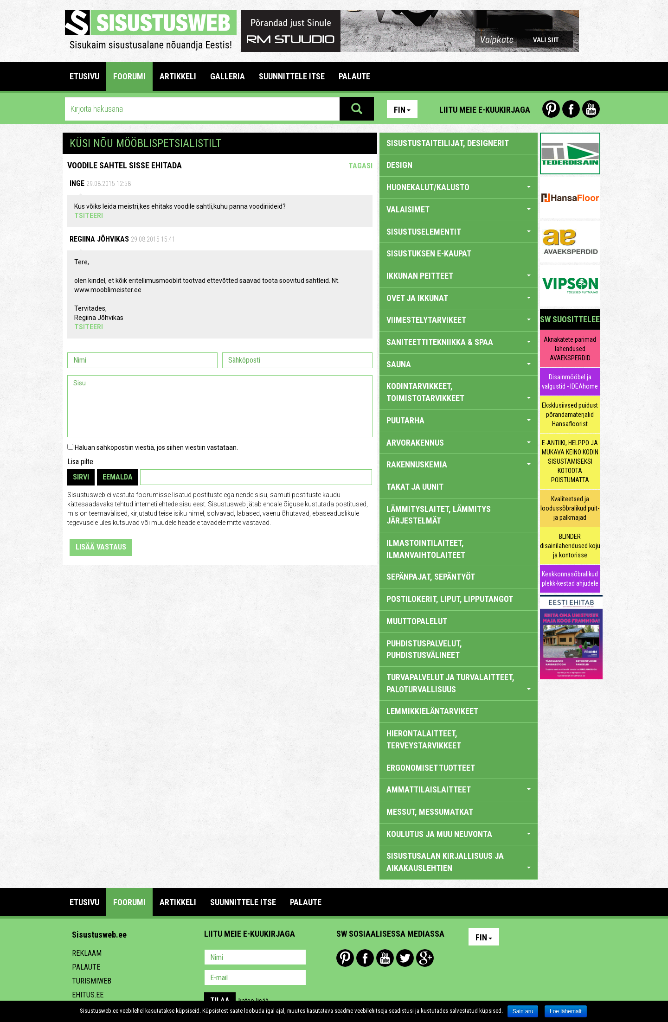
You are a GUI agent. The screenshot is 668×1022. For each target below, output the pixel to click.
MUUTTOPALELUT (416, 621)
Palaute (86, 967)
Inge (77, 183)
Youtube (591, 109)
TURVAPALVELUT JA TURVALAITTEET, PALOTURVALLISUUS (458, 683)
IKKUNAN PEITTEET (458, 276)
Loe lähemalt (566, 1011)
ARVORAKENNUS (458, 442)
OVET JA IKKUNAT (458, 298)
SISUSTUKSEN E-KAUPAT (428, 253)
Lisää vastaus (101, 547)
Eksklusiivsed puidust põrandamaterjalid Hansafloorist (570, 415)
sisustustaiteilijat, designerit (447, 143)
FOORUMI (129, 76)
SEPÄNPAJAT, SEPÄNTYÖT (430, 576)
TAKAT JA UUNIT (414, 487)
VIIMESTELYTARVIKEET (458, 320)
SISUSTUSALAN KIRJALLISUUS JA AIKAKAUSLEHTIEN (458, 862)
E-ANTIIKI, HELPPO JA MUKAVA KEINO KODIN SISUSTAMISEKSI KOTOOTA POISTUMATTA (570, 461)
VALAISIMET (458, 209)
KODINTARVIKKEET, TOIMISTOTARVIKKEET (458, 392)
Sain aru (523, 1011)
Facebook (571, 109)
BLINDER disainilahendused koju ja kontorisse (570, 546)
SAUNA (458, 364)
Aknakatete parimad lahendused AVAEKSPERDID (570, 349)
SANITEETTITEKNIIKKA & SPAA (458, 342)
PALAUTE (354, 76)
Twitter (405, 958)
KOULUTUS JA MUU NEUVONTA (458, 834)
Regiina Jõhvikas (99, 239)
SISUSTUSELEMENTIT (458, 231)
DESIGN (399, 165)
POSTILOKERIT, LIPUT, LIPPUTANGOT (449, 599)
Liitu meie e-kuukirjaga (484, 110)
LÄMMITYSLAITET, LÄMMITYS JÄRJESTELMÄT (438, 515)
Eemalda (118, 477)
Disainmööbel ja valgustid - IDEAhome (570, 381)
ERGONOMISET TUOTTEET (430, 768)
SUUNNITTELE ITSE (292, 76)
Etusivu (84, 76)
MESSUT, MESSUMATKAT (429, 812)
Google (425, 958)
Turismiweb (91, 981)
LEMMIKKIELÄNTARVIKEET (432, 711)
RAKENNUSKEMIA (458, 464)
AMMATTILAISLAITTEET (458, 789)
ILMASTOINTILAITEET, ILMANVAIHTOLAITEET (425, 549)
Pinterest (551, 109)
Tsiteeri (88, 215)
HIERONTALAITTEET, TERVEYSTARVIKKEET (423, 739)
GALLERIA (227, 76)
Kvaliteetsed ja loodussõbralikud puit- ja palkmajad (569, 508)
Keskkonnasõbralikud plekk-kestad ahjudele (570, 578)
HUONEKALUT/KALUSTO (458, 187)
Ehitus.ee (87, 994)
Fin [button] (402, 110)
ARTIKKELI (178, 76)
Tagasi (360, 165)
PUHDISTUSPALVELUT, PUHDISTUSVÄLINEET (424, 649)
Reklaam (87, 953)
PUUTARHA (458, 420)
